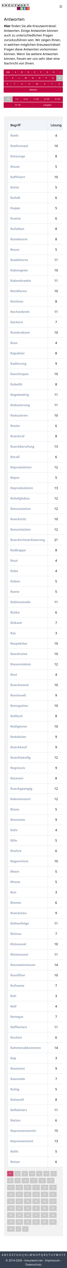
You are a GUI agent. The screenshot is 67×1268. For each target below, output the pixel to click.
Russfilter (17, 975)
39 (19, 1215)
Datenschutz (33, 1264)
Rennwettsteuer (23, 965)
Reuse (15, 166)
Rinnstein (17, 820)
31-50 (57, 99)
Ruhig (14, 1089)
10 (25, 1180)
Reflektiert (18, 1110)
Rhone (15, 882)
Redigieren (18, 726)
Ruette (15, 218)
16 (27, 1187)
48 (44, 1221)
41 (36, 1215)
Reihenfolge (19, 923)
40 (27, 1215)
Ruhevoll (17, 1099)
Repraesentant (21, 1141)
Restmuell (18, 695)
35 (36, 1208)
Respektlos (18, 643)
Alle (8, 72)
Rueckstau (18, 913)
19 (53, 1187)
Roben (15, 581)
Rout (14, 560)
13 (50, 1180)
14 (11, 1187)
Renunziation (20, 509)
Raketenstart (20, 799)
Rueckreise (18, 654)
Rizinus (15, 934)
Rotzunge (17, 156)
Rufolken (17, 229)
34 (27, 1208)
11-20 (36, 99)
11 (33, 1180)
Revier (15, 426)
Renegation (19, 706)
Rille (13, 840)
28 (27, 1201)
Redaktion (18, 737)
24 (44, 1194)
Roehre (15, 851)
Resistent (17, 1068)
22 (27, 1194)
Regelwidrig (19, 395)
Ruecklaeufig (20, 757)
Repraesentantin (23, 1131)
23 (36, 1194)
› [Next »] (18, 1228)
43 (53, 1215)
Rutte (14, 187)
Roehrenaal (19, 146)
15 (19, 1187)
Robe (14, 571)
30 (44, 1201)
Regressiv (17, 768)
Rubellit (16, 384)
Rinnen (15, 903)
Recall (15, 457)
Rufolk (15, 198)
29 (36, 1201)
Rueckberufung (22, 446)
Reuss (14, 249)
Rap (13, 1058)
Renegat (16, 1017)
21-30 (46, 99)
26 (11, 1201)
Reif (13, 1006)
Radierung (18, 363)
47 (36, 1221)
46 (27, 1221)
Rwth (14, 135)
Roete (14, 592)
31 (53, 1201)
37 (53, 1208)
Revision (16, 301)
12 (42, 1180)
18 (44, 1187)
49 (53, 1221)
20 (11, 1194)
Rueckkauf (18, 747)
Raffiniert (17, 177)
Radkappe (18, 550)
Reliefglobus (20, 498)
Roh (13, 996)
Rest (13, 674)
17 (36, 1187)
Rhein (14, 871)
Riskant (16, 623)
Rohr (14, 830)
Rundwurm (18, 239)
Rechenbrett (20, 312)
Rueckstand (19, 685)
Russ (14, 343)
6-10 (26, 99)
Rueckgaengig (21, 788)
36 (44, 1208)
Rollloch (16, 716)
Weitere (33, 89)
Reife (14, 1151)
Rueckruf (17, 436)
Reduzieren (19, 415)
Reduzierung (20, 405)
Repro (15, 477)
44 (11, 1221)
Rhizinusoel (19, 954)
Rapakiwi (17, 353)
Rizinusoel (18, 944)
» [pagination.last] (25, 1228)
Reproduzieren (21, 488)
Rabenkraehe (20, 281)
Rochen (16, 1037)
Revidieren (18, 291)
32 (11, 1208)
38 (11, 1215)
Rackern (16, 322)
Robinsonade (20, 602)
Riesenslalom (20, 664)
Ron (13, 892)
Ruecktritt (18, 519)
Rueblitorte (19, 260)
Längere (47, 104)
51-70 (18, 104)
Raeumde (17, 1079)
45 (19, 1221)
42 (44, 1215)
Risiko (15, 612)
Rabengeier (19, 270)
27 (19, 1201)
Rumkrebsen (20, 332)
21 (19, 1194)
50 (11, 1228)
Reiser (15, 1162)
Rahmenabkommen (25, 1048)
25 (53, 1194)
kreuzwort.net (34, 1260)
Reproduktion (21, 467)
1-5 (16, 99)
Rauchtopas (19, 374)
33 (19, 1208)
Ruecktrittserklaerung (27, 540)
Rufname (17, 985)
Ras (13, 633)
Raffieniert (18, 1027)
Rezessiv (16, 778)
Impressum (52, 1260)
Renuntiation (20, 529)
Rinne (14, 809)
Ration (15, 1120)
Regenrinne (19, 861)
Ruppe (15, 208)
